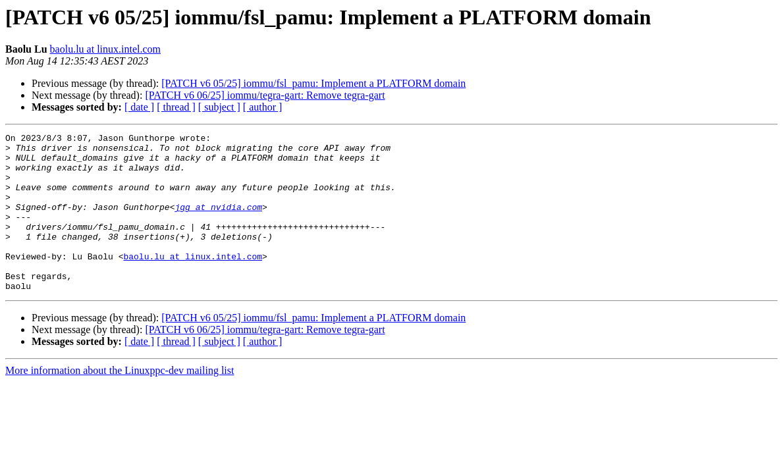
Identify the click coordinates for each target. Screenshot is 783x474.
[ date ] (139, 107)
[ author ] (263, 107)
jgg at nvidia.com (218, 222)
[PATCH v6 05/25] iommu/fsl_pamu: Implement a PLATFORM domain (313, 83)
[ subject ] (219, 107)
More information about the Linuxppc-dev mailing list (119, 402)
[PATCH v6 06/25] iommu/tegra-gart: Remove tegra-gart (265, 95)
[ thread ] (176, 107)
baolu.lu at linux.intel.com (105, 49)
